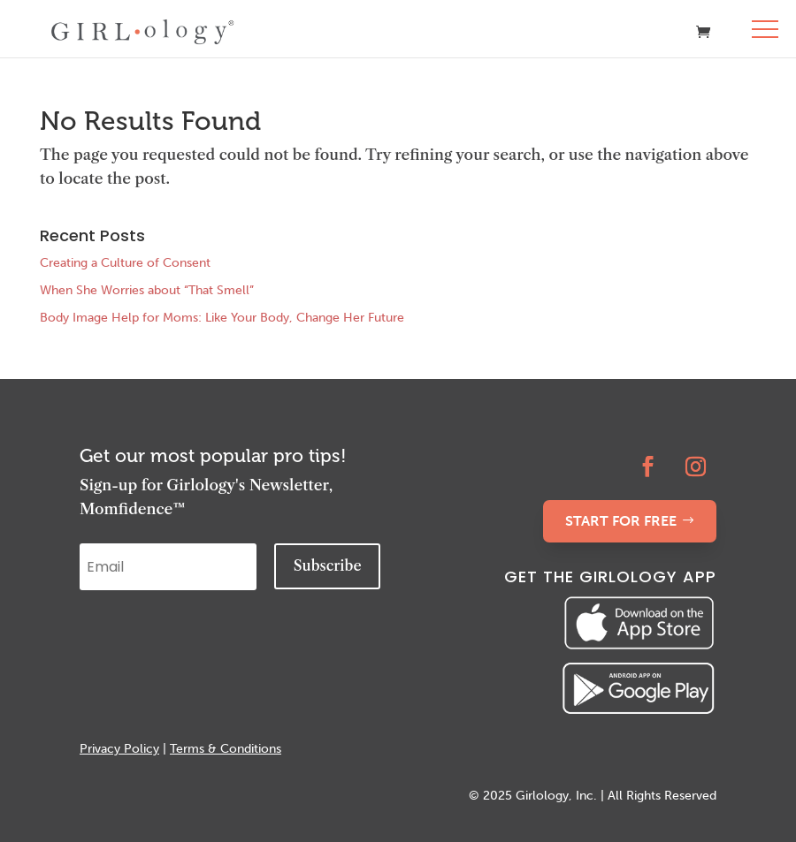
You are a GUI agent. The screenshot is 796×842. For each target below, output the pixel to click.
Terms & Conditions (225, 748)
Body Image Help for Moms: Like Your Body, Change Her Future (222, 317)
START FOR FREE (621, 520)
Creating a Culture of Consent (125, 262)
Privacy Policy (119, 748)
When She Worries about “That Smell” (147, 290)
